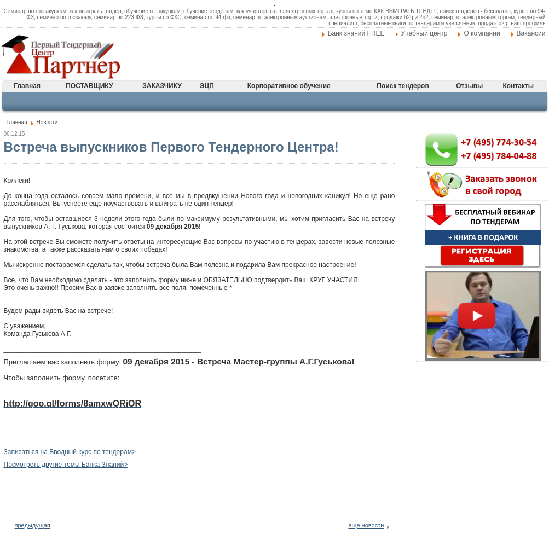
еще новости (366, 525)
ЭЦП (207, 86)
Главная (27, 86)
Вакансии (531, 33)
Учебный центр (424, 33)
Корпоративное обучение (289, 86)
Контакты (518, 86)
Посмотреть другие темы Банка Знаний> (66, 464)
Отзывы (469, 86)
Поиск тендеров (403, 86)
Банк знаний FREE (356, 33)
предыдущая (32, 525)
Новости (47, 122)
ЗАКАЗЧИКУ (161, 86)
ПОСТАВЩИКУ (89, 86)
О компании (482, 33)
